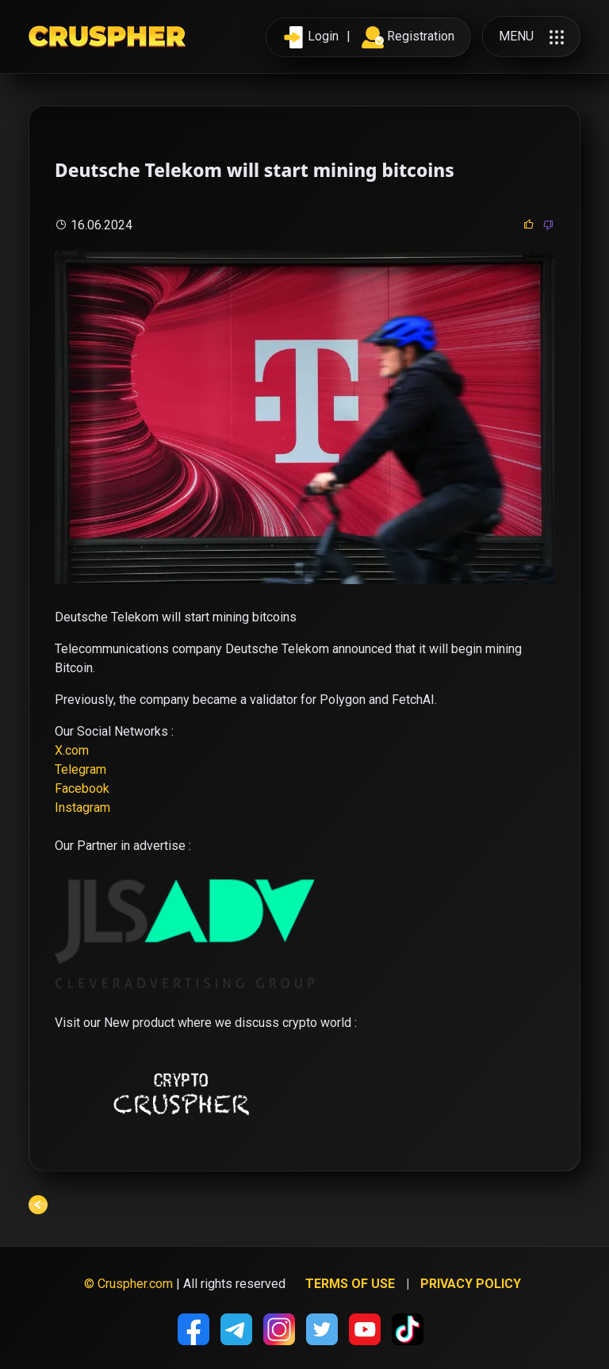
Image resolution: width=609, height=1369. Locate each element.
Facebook (82, 788)
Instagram (82, 807)
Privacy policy (470, 1283)
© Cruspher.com (128, 1283)
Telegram (80, 769)
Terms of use (350, 1283)
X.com (72, 750)
